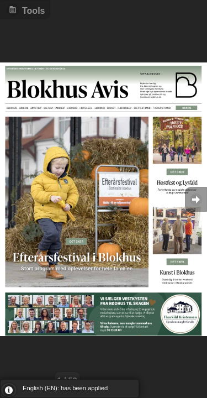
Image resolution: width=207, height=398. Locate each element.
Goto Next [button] (196, 199)
